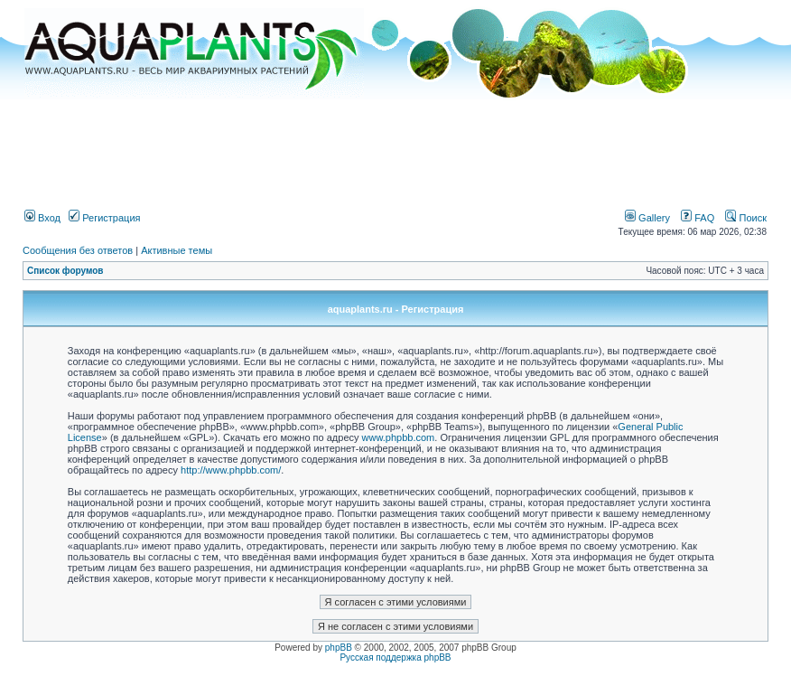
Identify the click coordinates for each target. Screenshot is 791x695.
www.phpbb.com (398, 437)
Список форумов (65, 271)
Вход (42, 217)
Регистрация (104, 217)
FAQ (697, 217)
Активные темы (176, 250)
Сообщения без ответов (78, 250)
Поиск (746, 217)
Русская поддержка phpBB (395, 657)
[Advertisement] (395, 147)
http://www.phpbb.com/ (231, 470)
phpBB (338, 648)
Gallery (647, 217)
